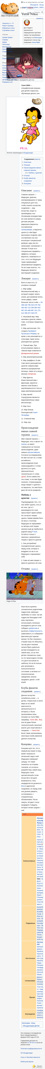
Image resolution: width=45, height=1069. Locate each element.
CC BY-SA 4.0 (31, 1042)
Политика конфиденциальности (31, 1048)
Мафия (39, 998)
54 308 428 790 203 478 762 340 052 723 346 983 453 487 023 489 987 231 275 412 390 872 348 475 (32, 307)
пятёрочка (32, 374)
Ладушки (40, 996)
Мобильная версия (27, 1061)
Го (37, 989)
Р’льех (34, 532)
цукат (23, 477)
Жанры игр (41, 823)
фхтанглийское (34, 452)
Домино (39, 949)
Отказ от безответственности (30, 1057)
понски (24, 444)
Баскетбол (40, 907)
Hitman (41, 849)
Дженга (39, 977)
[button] (7, 82)
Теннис (39, 935)
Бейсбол (40, 909)
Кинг (38, 958)
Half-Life (39, 842)
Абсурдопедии (28, 153)
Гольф (39, 914)
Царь (42, 958)
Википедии (38, 37)
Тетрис (39, 1003)
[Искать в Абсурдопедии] (39, 12)
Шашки (39, 974)
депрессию (33, 628)
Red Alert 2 (40, 865)
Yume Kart (35, 730)
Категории (26, 1023)
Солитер (40, 984)
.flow (40, 720)
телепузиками (26, 230)
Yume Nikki (36, 42)
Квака (39, 888)
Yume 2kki (34, 720)
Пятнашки (40, 982)
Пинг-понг (40, 928)
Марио (39, 895)
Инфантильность (35, 631)
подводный (41, 921)
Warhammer (41, 947)
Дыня (39, 881)
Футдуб (39, 937)
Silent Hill (40, 869)
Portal (39, 844)
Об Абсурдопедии (27, 1053)
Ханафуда (40, 967)
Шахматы (40, 970)
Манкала (40, 960)
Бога (23, 786)
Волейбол (40, 912)
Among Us (40, 827)
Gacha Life (40, 840)
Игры (33, 1023)
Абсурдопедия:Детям (31, 1026)
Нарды (39, 963)
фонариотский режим (30, 353)
